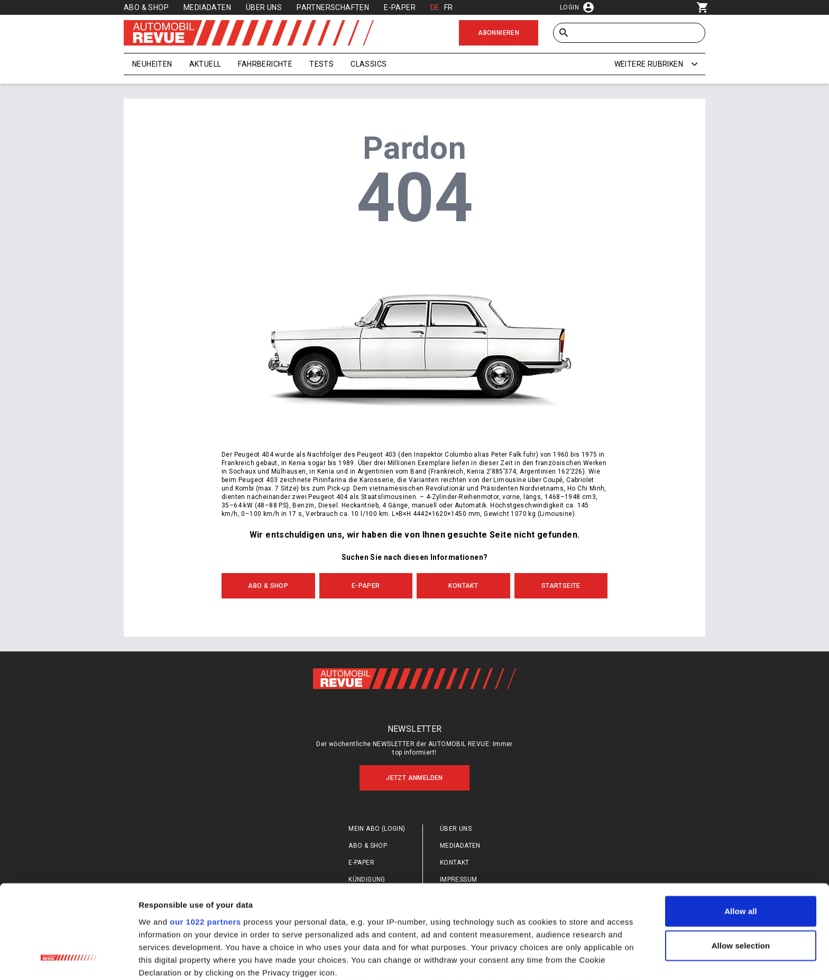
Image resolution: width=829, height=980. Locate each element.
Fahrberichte (265, 64)
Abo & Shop (146, 7)
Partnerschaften (333, 7)
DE (435, 7)
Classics (368, 64)
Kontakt (463, 585)
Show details (554, 959)
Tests (321, 64)
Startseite (561, 585)
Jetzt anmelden (414, 778)
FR (448, 7)
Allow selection (741, 861)
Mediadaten (207, 7)
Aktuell (205, 64)
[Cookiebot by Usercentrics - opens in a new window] (68, 959)
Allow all (740, 826)
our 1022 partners (205, 837)
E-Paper (400, 7)
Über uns (264, 7)
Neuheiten (152, 64)
